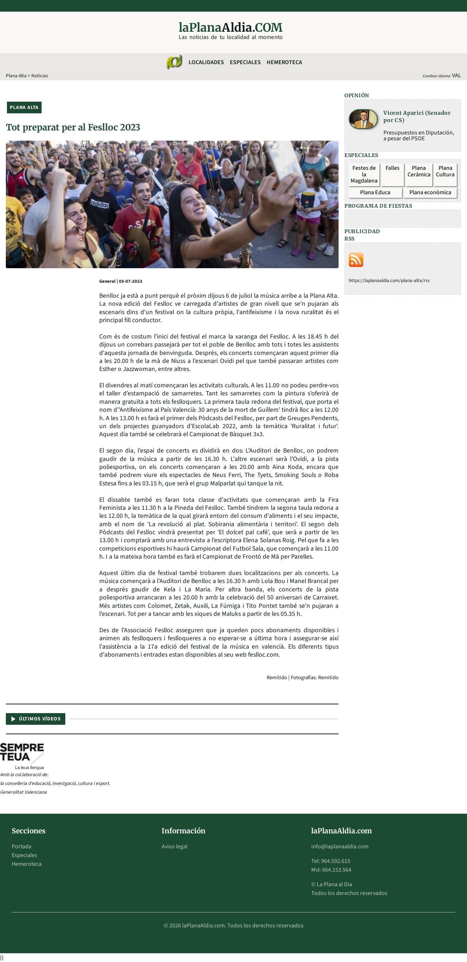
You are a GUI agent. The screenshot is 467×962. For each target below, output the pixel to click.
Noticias (39, 75)
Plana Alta (16, 75)
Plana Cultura (445, 171)
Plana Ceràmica (419, 171)
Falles (393, 168)
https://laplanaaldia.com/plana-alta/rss (389, 280)
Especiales (245, 62)
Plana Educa (375, 192)
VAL (456, 75)
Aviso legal (175, 846)
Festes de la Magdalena (364, 174)
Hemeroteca (284, 62)
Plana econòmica (430, 192)
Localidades (206, 62)
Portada (21, 846)
